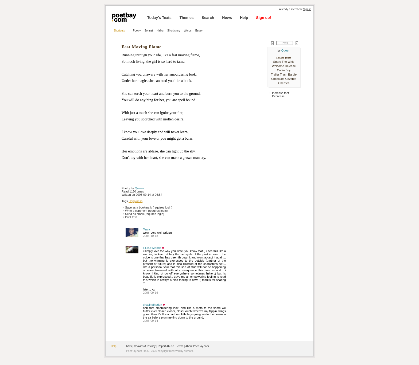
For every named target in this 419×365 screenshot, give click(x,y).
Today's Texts (159, 17)
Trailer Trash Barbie (284, 74)
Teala (146, 229)
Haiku (160, 30)
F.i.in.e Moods (152, 247)
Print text (131, 217)
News (227, 17)
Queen (139, 188)
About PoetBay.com (197, 346)
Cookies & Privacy (145, 346)
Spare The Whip (283, 61)
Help (244, 17)
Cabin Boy (284, 70)
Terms (179, 346)
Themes (187, 17)
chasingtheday (152, 304)
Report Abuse (166, 346)
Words (188, 30)
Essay (199, 30)
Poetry (137, 30)
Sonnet (148, 30)
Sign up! (263, 17)
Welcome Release (284, 66)
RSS (129, 346)
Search (208, 17)
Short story (173, 30)
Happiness (135, 201)
